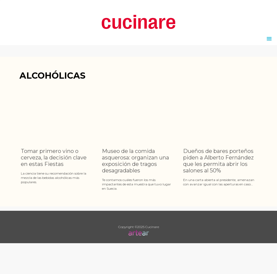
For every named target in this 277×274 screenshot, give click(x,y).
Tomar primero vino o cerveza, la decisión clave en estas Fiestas (54, 157)
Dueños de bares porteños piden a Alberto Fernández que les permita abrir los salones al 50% (218, 161)
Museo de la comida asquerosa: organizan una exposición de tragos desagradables (135, 161)
